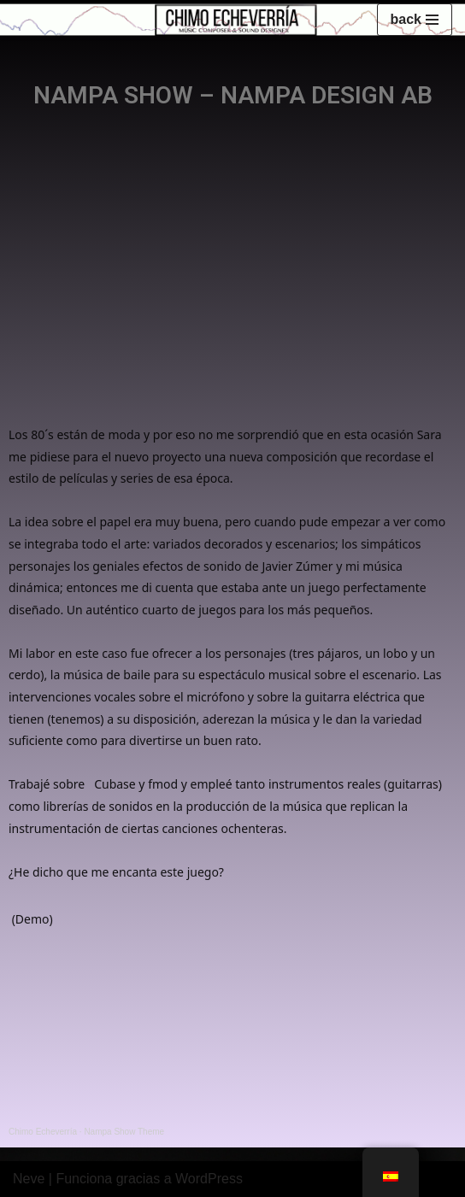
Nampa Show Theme (124, 1131)
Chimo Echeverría (43, 1131)
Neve (28, 1178)
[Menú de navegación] (414, 19)
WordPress (209, 1178)
